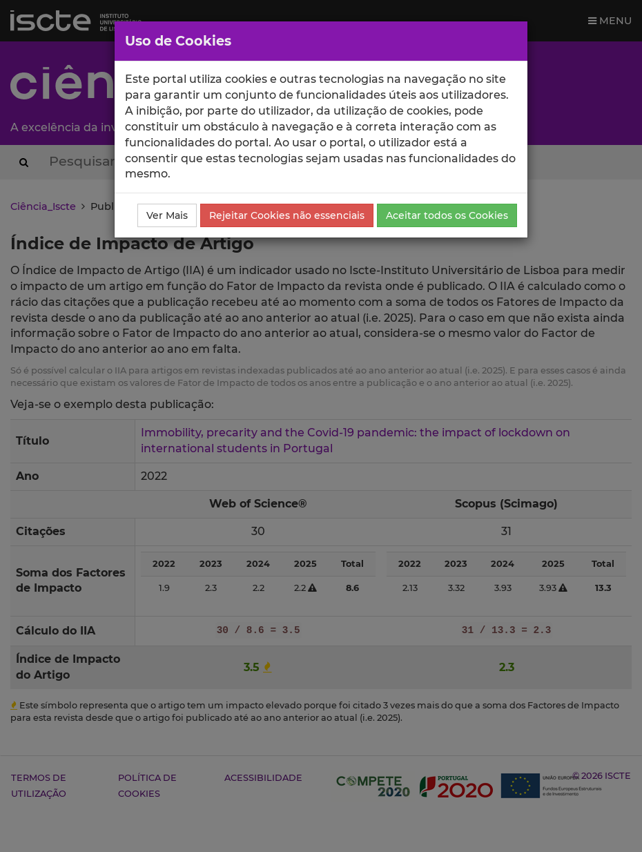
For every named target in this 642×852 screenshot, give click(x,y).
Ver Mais (167, 215)
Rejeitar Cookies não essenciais (286, 215)
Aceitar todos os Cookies (447, 215)
